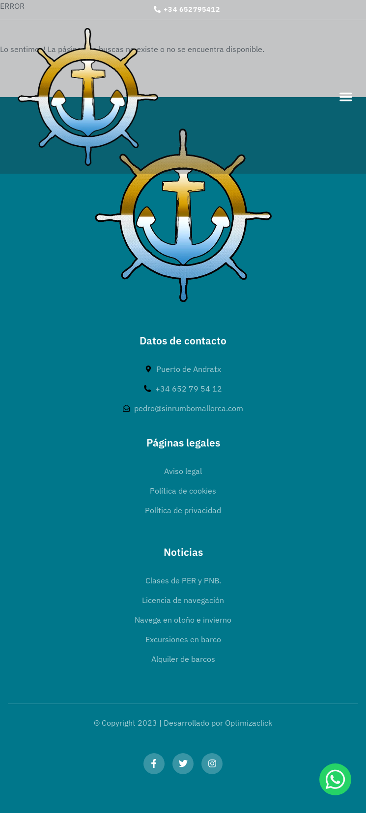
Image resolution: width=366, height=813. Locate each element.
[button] (346, 96)
